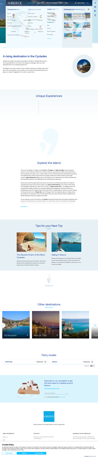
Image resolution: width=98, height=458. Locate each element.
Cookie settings (9, 453)
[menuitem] (32, 3)
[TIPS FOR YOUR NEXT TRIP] (62, 40)
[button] (3, 325)
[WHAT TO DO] (40, 3)
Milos (66, 335)
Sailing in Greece (59, 255)
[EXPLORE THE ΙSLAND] (47, 40)
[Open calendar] (45, 361)
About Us (5, 437)
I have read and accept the (54, 397)
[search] (95, 3)
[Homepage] (5, 47)
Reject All (24, 453)
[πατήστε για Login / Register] (79, 3)
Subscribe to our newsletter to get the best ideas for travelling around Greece (58, 383)
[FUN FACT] (37, 40)
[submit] (66, 393)
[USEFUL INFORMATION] (51, 3)
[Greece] (15, 2)
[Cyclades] (16, 47)
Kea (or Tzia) (40, 335)
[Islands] (10, 47)
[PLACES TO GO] (32, 3)
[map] (95, 7)
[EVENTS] (61, 3)
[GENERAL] (16, 40)
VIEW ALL (49, 228)
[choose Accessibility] (95, 15)
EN (87, 3)
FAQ (4, 440)
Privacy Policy (62, 397)
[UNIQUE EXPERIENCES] (26, 40)
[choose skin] (95, 11)
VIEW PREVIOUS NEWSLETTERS (51, 388)
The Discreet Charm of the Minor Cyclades (31, 256)
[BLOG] (66, 3)
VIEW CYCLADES (49, 307)
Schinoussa (10, 335)
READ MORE (23, 206)
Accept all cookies (40, 453)
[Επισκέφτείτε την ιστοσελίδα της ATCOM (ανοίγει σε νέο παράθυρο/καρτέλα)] (90, 456)
